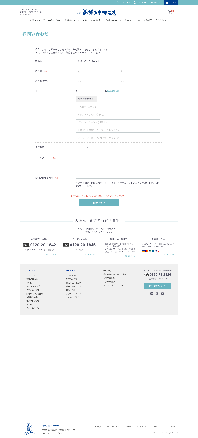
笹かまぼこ (31, 275)
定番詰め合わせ (114, 20)
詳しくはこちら (51, 254)
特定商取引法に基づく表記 (114, 274)
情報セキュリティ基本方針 (135, 426)
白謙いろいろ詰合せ (93, 20)
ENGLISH (173, 426)
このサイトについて (157, 426)
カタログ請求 (109, 281)
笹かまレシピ (161, 20)
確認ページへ (99, 202)
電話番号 (39, 147)
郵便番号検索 (113, 91)
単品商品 (147, 20)
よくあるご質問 (72, 297)
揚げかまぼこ (32, 279)
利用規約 (107, 270)
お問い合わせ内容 (44, 177)
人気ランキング (37, 20)
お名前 (38, 71)
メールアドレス (43, 157)
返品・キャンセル (73, 286)
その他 (29, 282)
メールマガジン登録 (112, 285)
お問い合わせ (109, 277)
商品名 (38, 61)
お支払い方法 (72, 279)
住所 (37, 91)
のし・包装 (71, 290)
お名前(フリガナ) (43, 81)
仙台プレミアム (132, 20)
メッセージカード (73, 293)
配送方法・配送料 (73, 282)
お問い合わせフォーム (157, 286)
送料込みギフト (72, 20)
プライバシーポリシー (112, 426)
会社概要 (95, 426)
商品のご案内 (54, 20)
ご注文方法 (71, 275)
